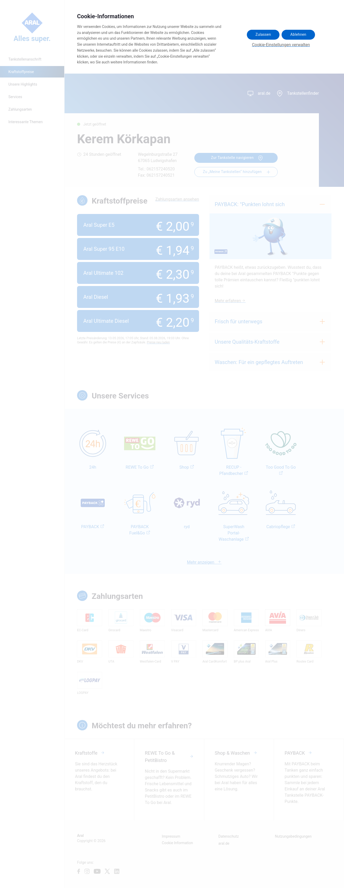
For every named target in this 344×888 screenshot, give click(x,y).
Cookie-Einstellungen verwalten (281, 44)
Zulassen (263, 34)
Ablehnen (298, 34)
